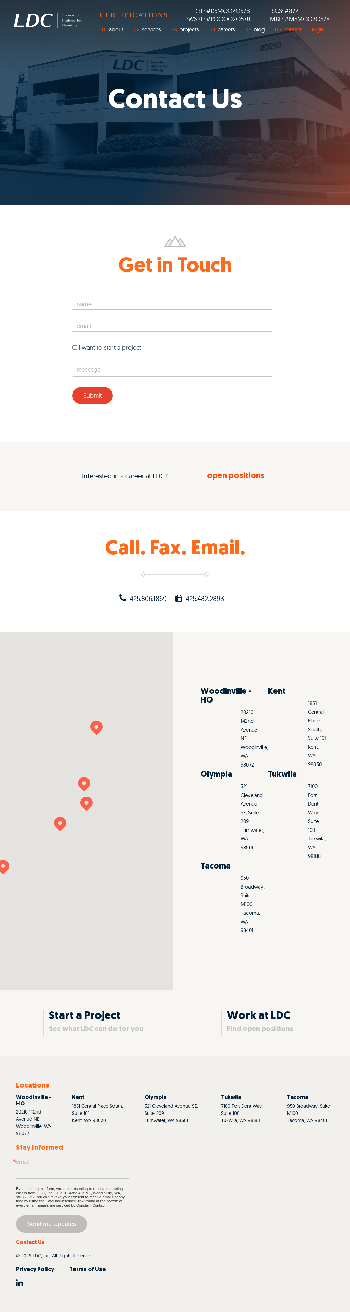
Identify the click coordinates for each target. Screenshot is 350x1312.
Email (22, 1162)
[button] (96, 728)
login (318, 29)
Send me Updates (51, 1224)
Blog (259, 29)
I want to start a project (106, 347)
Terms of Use (87, 1269)
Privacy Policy (35, 1269)
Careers (226, 29)
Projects (189, 29)
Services (151, 29)
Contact (293, 29)
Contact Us (30, 1242)
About (116, 29)
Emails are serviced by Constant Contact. (71, 1205)
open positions (236, 476)
